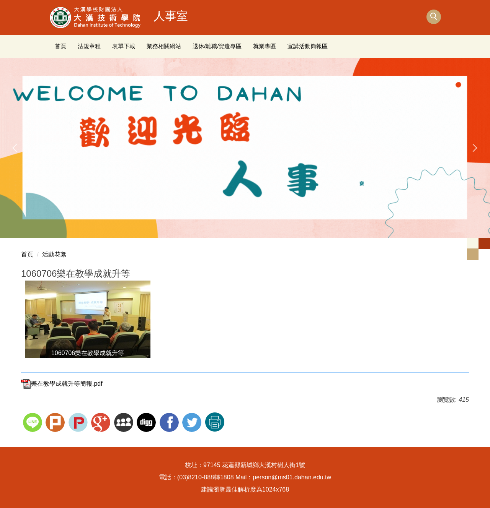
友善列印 (214, 422)
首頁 (60, 46)
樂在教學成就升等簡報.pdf (62, 383)
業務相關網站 (164, 46)
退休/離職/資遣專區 (217, 46)
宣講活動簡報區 (307, 46)
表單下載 (123, 46)
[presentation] (15, 147)
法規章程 (89, 46)
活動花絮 (54, 254)
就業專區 (264, 46)
